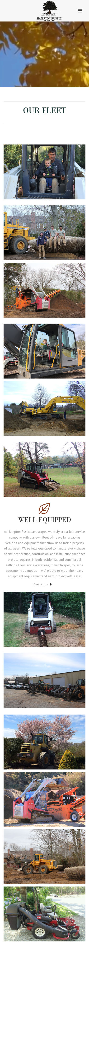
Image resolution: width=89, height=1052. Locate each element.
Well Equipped (44, 520)
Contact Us (43, 584)
